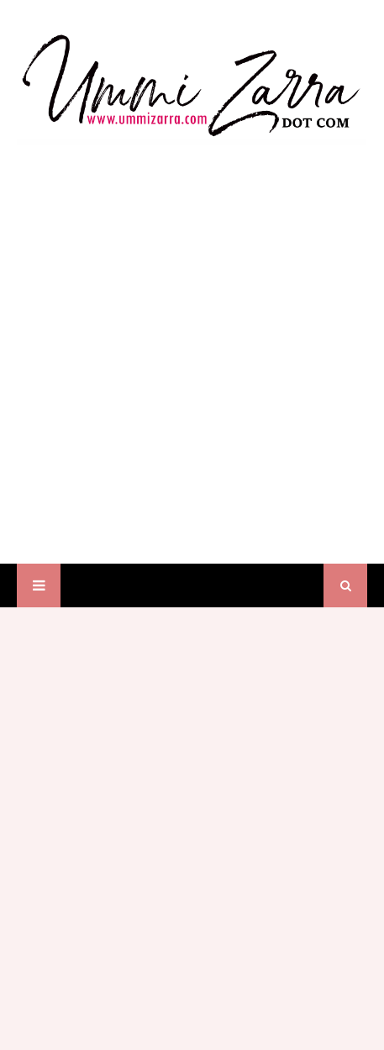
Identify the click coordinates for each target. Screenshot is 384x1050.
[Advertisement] (192, 338)
